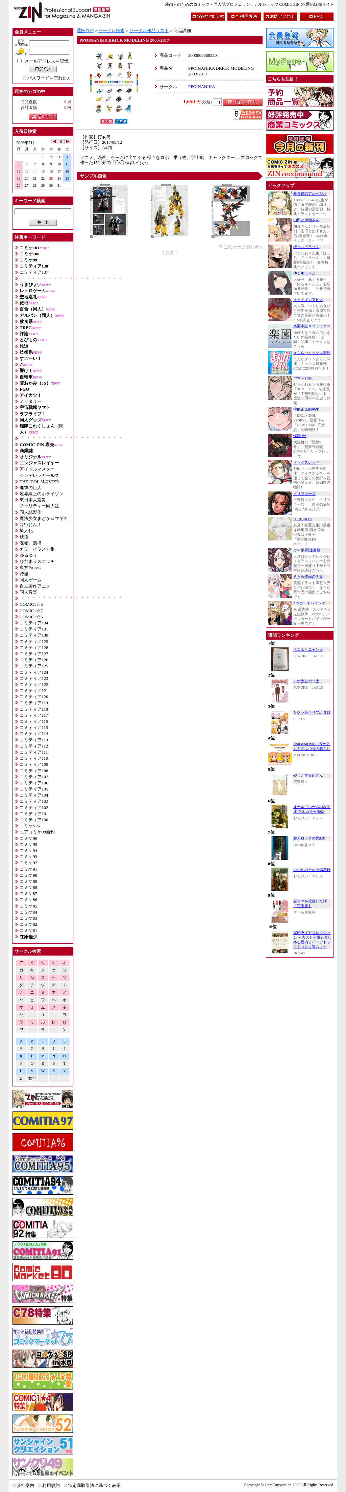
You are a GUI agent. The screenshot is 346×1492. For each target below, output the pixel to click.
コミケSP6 (30, 825)
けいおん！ (31, 524)
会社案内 (25, 1485)
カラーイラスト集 (37, 549)
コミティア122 (34, 684)
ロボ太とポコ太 (306, 681)
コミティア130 (34, 635)
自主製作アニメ (35, 586)
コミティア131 (34, 629)
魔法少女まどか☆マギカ (44, 518)
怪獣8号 (299, 436)
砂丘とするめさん (308, 775)
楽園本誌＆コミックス (311, 326)
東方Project (30, 567)
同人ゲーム (31, 579)
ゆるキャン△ (304, 273)
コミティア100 (34, 819)
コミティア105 (34, 788)
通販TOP (85, 30)
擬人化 (26, 530)
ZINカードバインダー (311, 603)
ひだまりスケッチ (37, 561)
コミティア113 (34, 739)
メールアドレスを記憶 (47, 61)
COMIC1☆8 (31, 604)
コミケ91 (28, 869)
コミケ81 (28, 930)
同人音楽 (28, 592)
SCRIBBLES (302, 519)
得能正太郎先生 (306, 409)
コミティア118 (34, 709)
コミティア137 (34, 272)
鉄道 (24, 536)
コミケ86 (28, 899)
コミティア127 (34, 653)
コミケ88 (28, 887)
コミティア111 (34, 752)
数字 (32, 1078)
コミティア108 (34, 770)
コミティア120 (34, 696)
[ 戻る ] (169, 252)
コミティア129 (34, 641)
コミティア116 (34, 721)
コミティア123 (34, 678)
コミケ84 (28, 912)
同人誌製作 (31, 512)
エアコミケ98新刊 (37, 831)
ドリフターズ (304, 494)
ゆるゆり (28, 555)
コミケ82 (28, 924)
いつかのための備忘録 (311, 870)
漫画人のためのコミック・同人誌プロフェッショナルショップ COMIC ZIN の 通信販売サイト (249, 4)
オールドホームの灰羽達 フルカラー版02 (311, 809)
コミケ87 (28, 893)
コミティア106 (34, 782)
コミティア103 (34, 801)
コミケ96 (28, 838)
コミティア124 (34, 672)
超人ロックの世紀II (309, 838)
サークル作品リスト (149, 30)
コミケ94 (28, 850)
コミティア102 (34, 807)
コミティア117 (34, 715)
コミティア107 (34, 776)
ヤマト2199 (302, 378)
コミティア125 (34, 665)
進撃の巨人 (31, 487)
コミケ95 (28, 844)
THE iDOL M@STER (39, 481)
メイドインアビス (308, 300)
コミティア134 (34, 622)
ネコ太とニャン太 (308, 649)
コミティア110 (34, 758)
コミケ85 (28, 906)
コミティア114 (34, 733)
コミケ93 (28, 856)
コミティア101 (34, 813)
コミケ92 (28, 862)
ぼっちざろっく (306, 247)
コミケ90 (28, 875)
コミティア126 (34, 659)
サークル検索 (111, 30)
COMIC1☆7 (31, 610)
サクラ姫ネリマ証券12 (311, 712)
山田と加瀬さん (306, 220)
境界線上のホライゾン (42, 493)
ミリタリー (31, 401)
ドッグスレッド (306, 462)
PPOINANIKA (201, 86)
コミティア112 (34, 746)
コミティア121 (34, 690)
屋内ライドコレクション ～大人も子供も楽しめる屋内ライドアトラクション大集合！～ (312, 939)
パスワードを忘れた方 (49, 78)
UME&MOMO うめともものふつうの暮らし (311, 746)
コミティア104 (34, 795)
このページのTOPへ (243, 246)
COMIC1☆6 (31, 616)
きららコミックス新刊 (311, 353)
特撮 (24, 573)
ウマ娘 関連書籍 (306, 550)
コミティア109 (34, 764)
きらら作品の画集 (308, 576)
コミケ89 (28, 881)
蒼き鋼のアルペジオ (310, 194)
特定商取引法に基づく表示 (94, 1485)
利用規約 (51, 1485)
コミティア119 (34, 702)
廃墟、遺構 (31, 543)
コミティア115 (34, 727)
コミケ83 (28, 918)
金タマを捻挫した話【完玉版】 (310, 903)
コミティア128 (34, 647)
